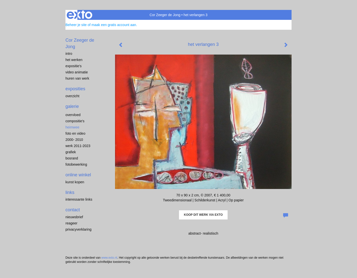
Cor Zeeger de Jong (164, 15)
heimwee (72, 127)
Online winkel (78, 174)
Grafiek (70, 152)
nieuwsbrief (74, 217)
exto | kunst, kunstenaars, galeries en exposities (79, 15)
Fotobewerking (76, 164)
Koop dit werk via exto (203, 214)
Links (69, 192)
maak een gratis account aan (113, 25)
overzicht (72, 96)
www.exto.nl (109, 257)
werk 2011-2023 (77, 146)
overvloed (73, 115)
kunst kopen (74, 182)
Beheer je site (76, 25)
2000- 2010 (74, 140)
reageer (71, 223)
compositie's (75, 121)
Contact (72, 209)
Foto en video (75, 133)
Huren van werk (77, 78)
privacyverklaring (78, 229)
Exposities (75, 88)
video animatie (76, 72)
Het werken (73, 60)
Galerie (72, 106)
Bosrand (71, 158)
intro (68, 54)
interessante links (78, 199)
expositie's (73, 66)
